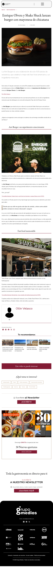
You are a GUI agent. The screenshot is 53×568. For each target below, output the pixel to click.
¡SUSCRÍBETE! (26, 402)
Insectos (16, 387)
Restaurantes (12, 9)
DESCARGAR (26, 452)
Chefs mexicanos (23, 382)
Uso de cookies (29, 555)
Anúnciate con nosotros (19, 555)
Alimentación (6, 382)
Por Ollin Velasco (6, 94)
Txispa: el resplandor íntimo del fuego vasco (44, 349)
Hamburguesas (6, 387)
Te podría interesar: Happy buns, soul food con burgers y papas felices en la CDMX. (23, 196)
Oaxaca (23, 387)
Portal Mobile (32, 387)
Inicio (4, 9)
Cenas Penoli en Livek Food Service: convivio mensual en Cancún (7, 349)
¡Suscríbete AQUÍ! (26, 490)
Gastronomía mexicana (36, 382)
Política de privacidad (39, 555)
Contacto (10, 555)
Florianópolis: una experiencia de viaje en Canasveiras (19, 349)
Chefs (14, 382)
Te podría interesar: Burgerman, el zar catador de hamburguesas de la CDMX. (21, 295)
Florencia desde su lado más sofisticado (32, 348)
